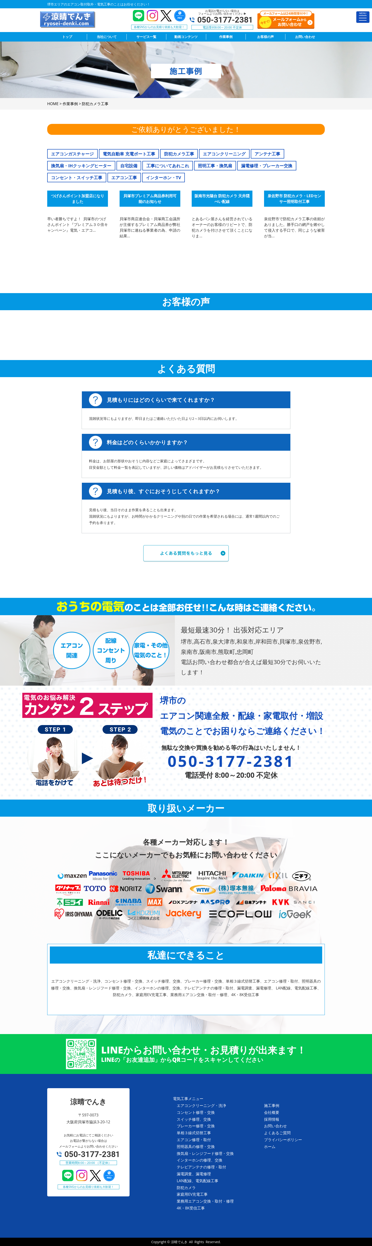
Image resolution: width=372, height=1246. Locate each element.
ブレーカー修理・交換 (196, 1126)
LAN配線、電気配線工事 (197, 1180)
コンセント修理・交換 (196, 1112)
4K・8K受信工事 (191, 1208)
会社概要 (271, 1112)
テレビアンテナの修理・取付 (201, 1167)
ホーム (269, 1146)
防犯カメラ (186, 1187)
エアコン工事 (124, 177)
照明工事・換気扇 (215, 166)
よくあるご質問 (277, 1132)
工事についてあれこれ (167, 166)
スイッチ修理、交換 (194, 1119)
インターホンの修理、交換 (199, 1160)
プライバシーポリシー (283, 1139)
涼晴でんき (179, 1242)
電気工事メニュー (188, 1098)
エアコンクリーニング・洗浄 (201, 1105)
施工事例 (271, 1105)
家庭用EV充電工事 (192, 1194)
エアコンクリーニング (224, 154)
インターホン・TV (163, 177)
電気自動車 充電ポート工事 (129, 154)
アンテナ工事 (267, 154)
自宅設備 (128, 166)
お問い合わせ (275, 1126)
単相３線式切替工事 (194, 1132)
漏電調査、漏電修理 (194, 1173)
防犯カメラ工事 (179, 154)
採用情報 (271, 1119)
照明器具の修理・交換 (196, 1146)
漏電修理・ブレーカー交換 (266, 166)
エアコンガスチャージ (72, 154)
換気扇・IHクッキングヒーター (81, 166)
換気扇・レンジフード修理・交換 (205, 1153)
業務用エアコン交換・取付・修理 (205, 1201)
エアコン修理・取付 (194, 1139)
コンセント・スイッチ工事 (76, 177)
